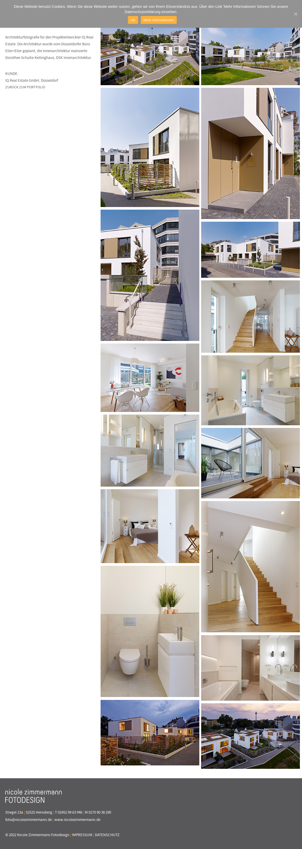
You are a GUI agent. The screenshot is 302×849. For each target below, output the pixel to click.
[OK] (295, 14)
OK (133, 20)
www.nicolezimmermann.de (77, 819)
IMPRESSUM (82, 834)
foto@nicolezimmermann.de (28, 819)
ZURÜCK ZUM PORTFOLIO (25, 87)
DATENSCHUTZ (107, 834)
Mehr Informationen (158, 20)
